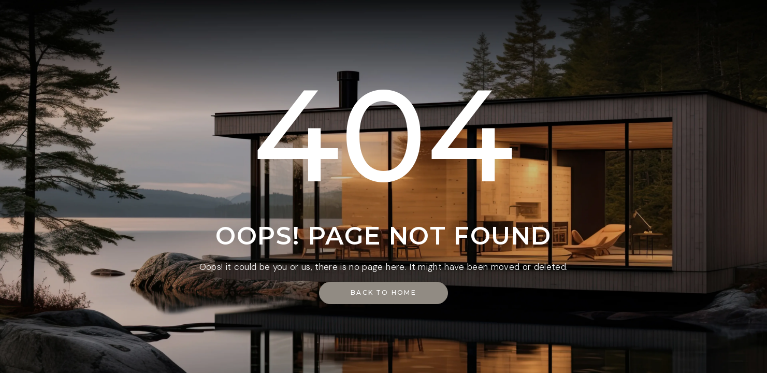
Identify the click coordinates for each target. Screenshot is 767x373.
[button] (383, 293)
